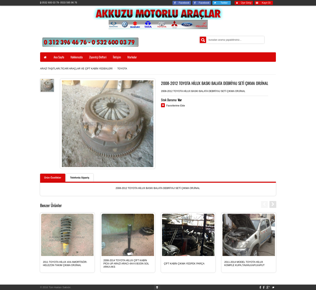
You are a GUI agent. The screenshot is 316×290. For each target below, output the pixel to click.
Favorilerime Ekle (175, 105)
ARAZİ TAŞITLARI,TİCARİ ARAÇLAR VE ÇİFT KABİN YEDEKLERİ (76, 68)
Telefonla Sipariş (79, 177)
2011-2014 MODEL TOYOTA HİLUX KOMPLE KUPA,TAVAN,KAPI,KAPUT (244, 264)
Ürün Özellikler (52, 177)
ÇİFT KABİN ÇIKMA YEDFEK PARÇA (184, 263)
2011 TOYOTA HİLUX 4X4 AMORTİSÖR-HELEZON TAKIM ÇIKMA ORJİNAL (65, 264)
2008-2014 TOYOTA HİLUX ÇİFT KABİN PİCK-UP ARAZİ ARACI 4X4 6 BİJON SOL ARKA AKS (126, 263)
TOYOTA (122, 68)
